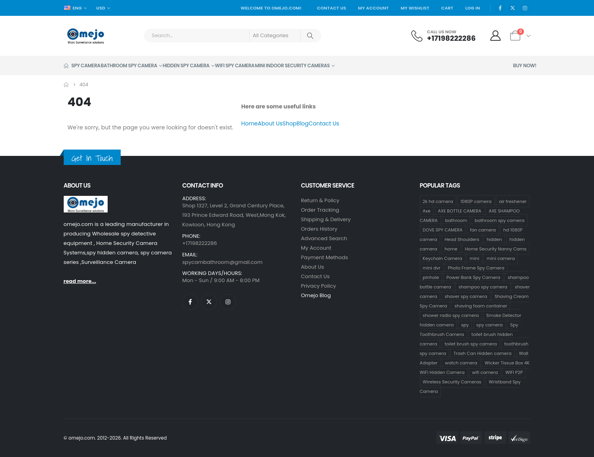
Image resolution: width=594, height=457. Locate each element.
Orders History (319, 229)
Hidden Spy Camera (186, 65)
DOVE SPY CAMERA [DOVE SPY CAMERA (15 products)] (443, 229)
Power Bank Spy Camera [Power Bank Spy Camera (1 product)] (473, 277)
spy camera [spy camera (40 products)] (489, 324)
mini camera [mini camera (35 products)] (501, 258)
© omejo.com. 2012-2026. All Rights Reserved (115, 438)
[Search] (311, 35)
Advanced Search (324, 238)
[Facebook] (500, 8)
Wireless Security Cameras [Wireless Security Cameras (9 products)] (452, 381)
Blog (302, 123)
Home (249, 123)
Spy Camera (82, 65)
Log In (472, 8)
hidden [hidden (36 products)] (494, 239)
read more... (80, 281)
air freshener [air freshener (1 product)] (513, 201)
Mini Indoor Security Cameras (292, 65)
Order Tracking (320, 210)
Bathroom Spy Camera (129, 65)
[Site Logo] (86, 36)
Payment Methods (324, 257)
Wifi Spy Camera (234, 65)
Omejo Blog (316, 295)
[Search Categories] (275, 35)
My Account (373, 8)
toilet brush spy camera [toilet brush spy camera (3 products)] (470, 343)
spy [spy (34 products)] (465, 324)
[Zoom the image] (86, 200)
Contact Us (331, 8)
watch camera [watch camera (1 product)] (461, 362)
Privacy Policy (318, 286)
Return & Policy (320, 200)
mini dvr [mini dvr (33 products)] (431, 267)
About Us (270, 123)
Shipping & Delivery (326, 219)
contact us (315, 276)
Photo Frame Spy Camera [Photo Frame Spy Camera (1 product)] (476, 267)
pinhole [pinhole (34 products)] (431, 277)
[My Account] (495, 35)
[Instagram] (525, 8)
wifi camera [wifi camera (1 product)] (485, 372)
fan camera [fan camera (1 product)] (483, 229)
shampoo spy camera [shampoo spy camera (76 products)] (483, 286)
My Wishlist (414, 8)
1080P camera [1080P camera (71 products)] (476, 201)
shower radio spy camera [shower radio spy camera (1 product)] (451, 315)
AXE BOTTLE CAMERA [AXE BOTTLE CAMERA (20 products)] (460, 210)
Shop (290, 123)
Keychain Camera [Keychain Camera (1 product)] (442, 258)
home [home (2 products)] (450, 248)
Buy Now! (525, 65)
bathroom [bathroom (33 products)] (456, 220)
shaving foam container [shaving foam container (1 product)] (481, 305)
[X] (513, 8)
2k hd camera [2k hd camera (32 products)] (438, 201)
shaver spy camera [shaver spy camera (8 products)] (465, 296)
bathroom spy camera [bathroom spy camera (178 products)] (499, 220)
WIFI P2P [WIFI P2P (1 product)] (514, 372)
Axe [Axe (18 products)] (427, 210)
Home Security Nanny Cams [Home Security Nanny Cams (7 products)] (496, 248)
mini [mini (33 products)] (474, 258)
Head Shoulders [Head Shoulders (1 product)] (461, 239)
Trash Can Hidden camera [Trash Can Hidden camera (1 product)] (482, 353)
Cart (447, 8)
